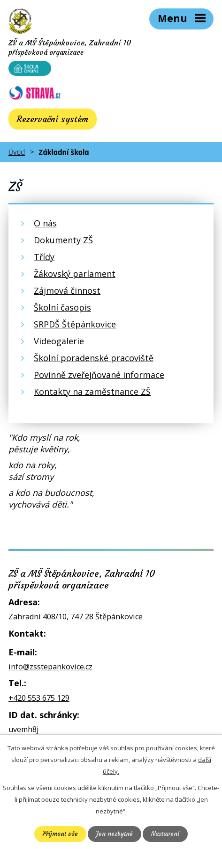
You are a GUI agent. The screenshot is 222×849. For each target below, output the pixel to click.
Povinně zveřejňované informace (99, 374)
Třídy (44, 256)
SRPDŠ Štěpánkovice (75, 324)
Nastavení (165, 834)
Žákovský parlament (74, 273)
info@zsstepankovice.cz (50, 666)
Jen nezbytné (114, 834)
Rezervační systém (52, 119)
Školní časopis (62, 307)
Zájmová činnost (67, 290)
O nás (45, 223)
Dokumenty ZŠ (63, 240)
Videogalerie (59, 341)
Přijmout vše (60, 834)
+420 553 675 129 (38, 698)
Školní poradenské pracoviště (93, 357)
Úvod (16, 152)
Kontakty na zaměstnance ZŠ (92, 391)
